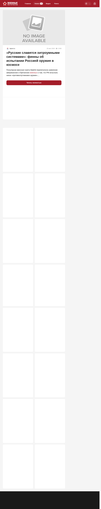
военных (33, 73)
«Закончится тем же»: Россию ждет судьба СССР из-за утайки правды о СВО (49, 142)
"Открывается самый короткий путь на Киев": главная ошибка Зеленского (18, 467)
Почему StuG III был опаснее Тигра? (17, 141)
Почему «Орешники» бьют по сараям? (49, 236)
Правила (32, 501)
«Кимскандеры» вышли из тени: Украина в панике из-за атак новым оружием (49, 190)
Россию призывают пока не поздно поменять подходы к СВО (17, 237)
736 (28, 257)
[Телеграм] (79, 500)
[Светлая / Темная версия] (87, 4)
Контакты (14, 501)
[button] (8, 91)
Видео (48, 3)
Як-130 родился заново (46, 372)
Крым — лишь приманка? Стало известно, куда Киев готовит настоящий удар (16, 374)
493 (60, 489)
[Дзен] (95, 500)
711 (28, 300)
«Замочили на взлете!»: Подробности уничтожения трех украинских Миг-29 (48, 283)
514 (60, 441)
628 (60, 348)
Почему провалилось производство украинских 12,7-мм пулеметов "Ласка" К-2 (50, 467)
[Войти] (95, 4)
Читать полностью (34, 83)
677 (28, 348)
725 (60, 257)
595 (28, 441)
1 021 (60, 164)
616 (60, 394)
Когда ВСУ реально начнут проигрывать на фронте (16, 282)
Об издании (23, 501)
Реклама (5, 501)
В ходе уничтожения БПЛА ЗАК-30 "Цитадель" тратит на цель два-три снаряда (49, 419)
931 (28, 212)
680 (60, 300)
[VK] (89, 500)
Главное (28, 3)
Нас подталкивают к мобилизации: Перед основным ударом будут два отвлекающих (17, 191)
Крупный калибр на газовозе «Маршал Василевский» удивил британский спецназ (17, 326)
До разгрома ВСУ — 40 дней (16, 417)
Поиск (56, 3)
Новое (39, 4)
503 (28, 489)
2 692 (28, 164)
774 (60, 212)
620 (28, 394)
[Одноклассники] (84, 500)
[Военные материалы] (10, 4)
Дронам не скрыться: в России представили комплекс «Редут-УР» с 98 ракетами (50, 326)
